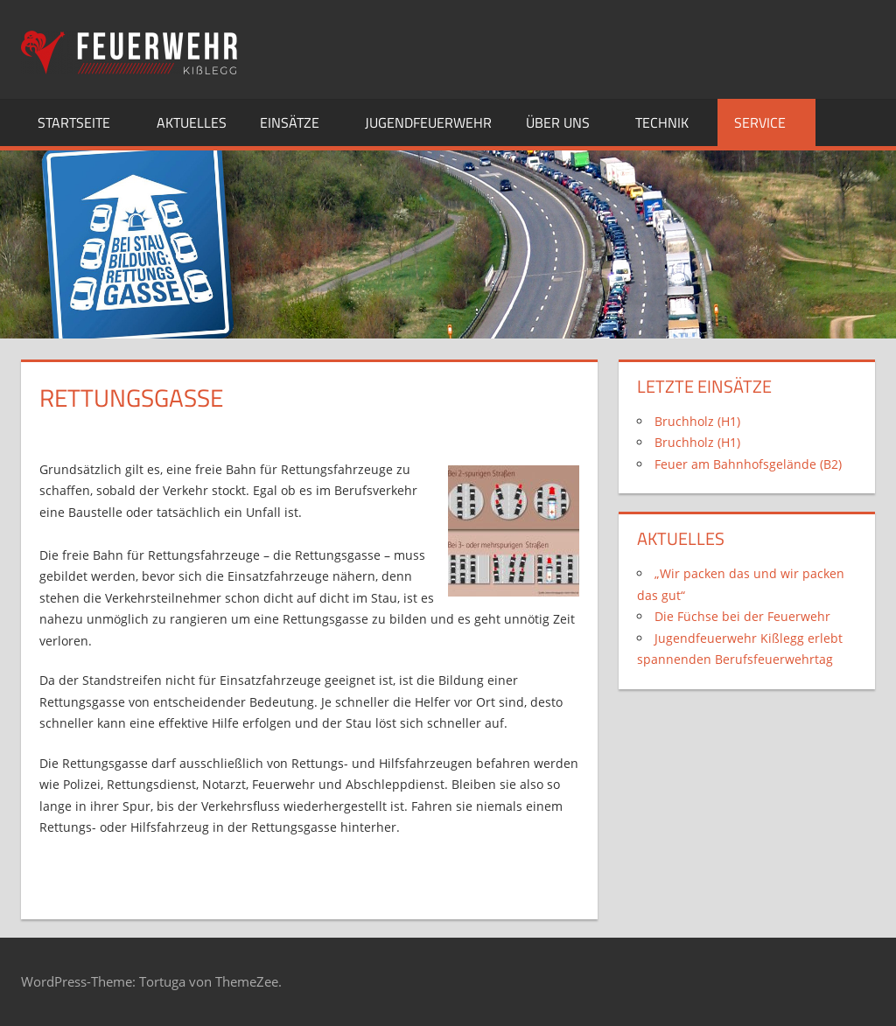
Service (769, 122)
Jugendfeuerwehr (428, 122)
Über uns (567, 122)
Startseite (84, 122)
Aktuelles (192, 122)
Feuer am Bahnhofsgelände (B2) (748, 464)
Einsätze (299, 122)
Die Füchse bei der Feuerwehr (742, 616)
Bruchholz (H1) (697, 421)
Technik (671, 122)
